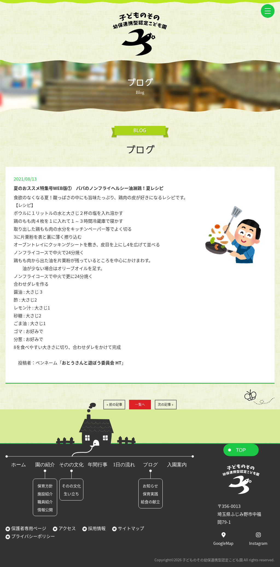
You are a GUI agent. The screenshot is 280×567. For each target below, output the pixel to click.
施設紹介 (45, 493)
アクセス (66, 528)
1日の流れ (124, 464)
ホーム (18, 464)
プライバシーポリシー (32, 536)
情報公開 (45, 509)
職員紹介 (45, 501)
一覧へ (140, 404)
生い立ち (71, 493)
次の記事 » (165, 404)
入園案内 (177, 464)
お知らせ (150, 485)
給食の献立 (150, 501)
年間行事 (97, 464)
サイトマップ (130, 528)
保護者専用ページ (28, 528)
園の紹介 (45, 464)
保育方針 (45, 485)
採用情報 (96, 528)
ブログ (150, 464)
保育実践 (150, 493)
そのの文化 (71, 464)
